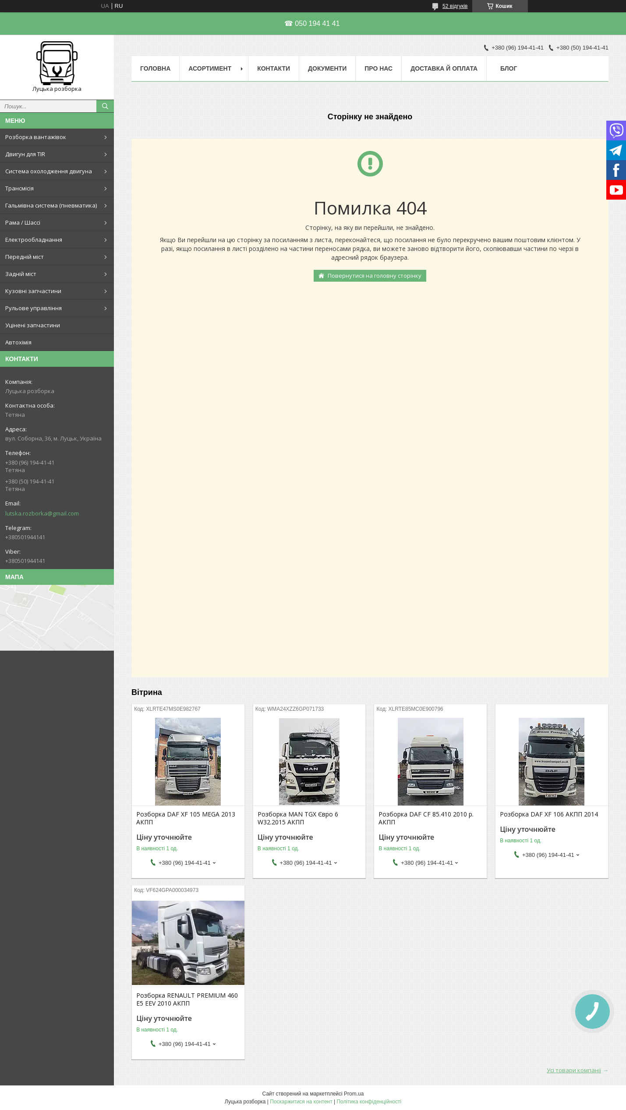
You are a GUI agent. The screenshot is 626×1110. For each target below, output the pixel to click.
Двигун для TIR (25, 154)
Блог (508, 68)
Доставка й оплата (443, 68)
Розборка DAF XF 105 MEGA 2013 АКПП (185, 818)
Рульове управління (33, 308)
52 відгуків (454, 6)
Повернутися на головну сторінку (374, 275)
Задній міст (20, 274)
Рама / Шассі (22, 222)
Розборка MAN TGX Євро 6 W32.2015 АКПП (298, 818)
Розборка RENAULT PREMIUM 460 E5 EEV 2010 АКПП (187, 999)
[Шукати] (105, 106)
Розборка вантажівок (35, 137)
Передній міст (24, 257)
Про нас (378, 68)
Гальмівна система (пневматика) (51, 205)
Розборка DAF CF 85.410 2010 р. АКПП (426, 818)
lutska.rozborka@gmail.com (42, 513)
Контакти (273, 68)
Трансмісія (19, 188)
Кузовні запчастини (33, 291)
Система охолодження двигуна (48, 171)
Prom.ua (354, 1094)
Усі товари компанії (574, 1070)
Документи (327, 68)
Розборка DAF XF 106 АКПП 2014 (549, 814)
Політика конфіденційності (368, 1102)
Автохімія (18, 342)
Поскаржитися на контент (301, 1102)
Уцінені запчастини (32, 325)
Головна (155, 68)
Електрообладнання (33, 239)
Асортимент (209, 68)
